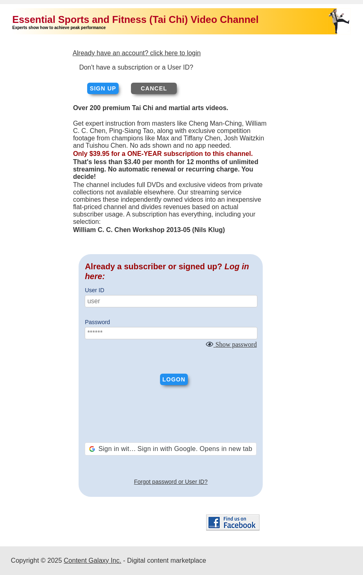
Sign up (103, 88)
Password (97, 322)
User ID (94, 290)
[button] (171, 448)
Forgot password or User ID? (171, 481)
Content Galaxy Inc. (93, 560)
